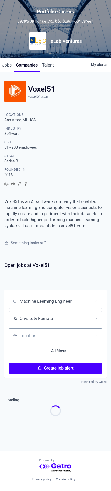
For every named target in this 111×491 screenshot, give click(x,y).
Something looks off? (25, 243)
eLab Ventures (66, 41)
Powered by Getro (94, 382)
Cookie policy (65, 479)
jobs (7, 65)
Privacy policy (41, 479)
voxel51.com (38, 96)
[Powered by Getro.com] (55, 465)
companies (27, 65)
